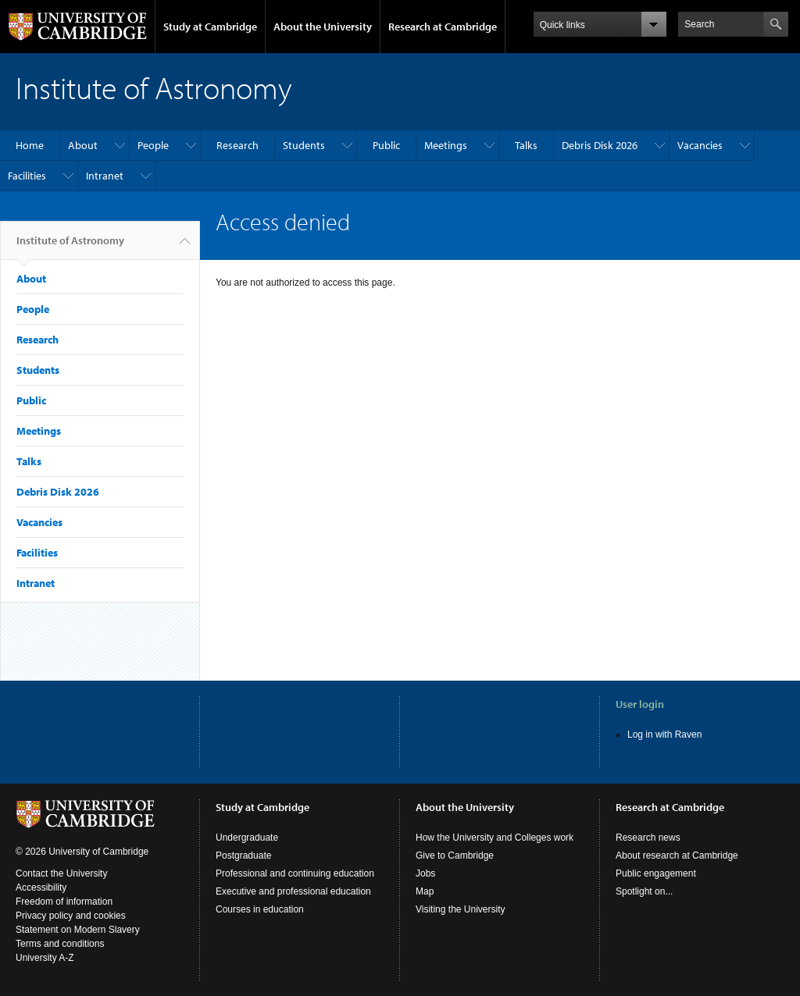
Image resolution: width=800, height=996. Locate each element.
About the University (322, 27)
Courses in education (260, 909)
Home (30, 145)
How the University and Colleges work (494, 837)
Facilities (27, 176)
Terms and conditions (60, 943)
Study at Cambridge (210, 27)
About (83, 145)
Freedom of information (64, 901)
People (153, 145)
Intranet (104, 176)
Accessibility (41, 887)
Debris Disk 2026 (600, 145)
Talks (526, 145)
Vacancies (700, 145)
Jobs (425, 873)
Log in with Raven (664, 734)
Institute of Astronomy (70, 246)
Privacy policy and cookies (71, 915)
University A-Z (45, 957)
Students (304, 145)
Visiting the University (460, 909)
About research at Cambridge (677, 855)
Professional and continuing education (295, 873)
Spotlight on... (644, 891)
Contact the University (61, 873)
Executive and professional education (293, 891)
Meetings (445, 145)
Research (237, 145)
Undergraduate (247, 837)
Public (386, 145)
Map (425, 891)
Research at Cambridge (442, 27)
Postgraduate (243, 855)
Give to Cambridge (455, 855)
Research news (648, 837)
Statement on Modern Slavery (78, 929)
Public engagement (656, 873)
